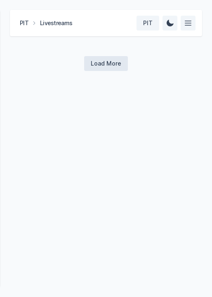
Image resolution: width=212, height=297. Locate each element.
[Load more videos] (106, 63)
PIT (24, 22)
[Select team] (148, 23)
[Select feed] (188, 23)
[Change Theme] (170, 23)
